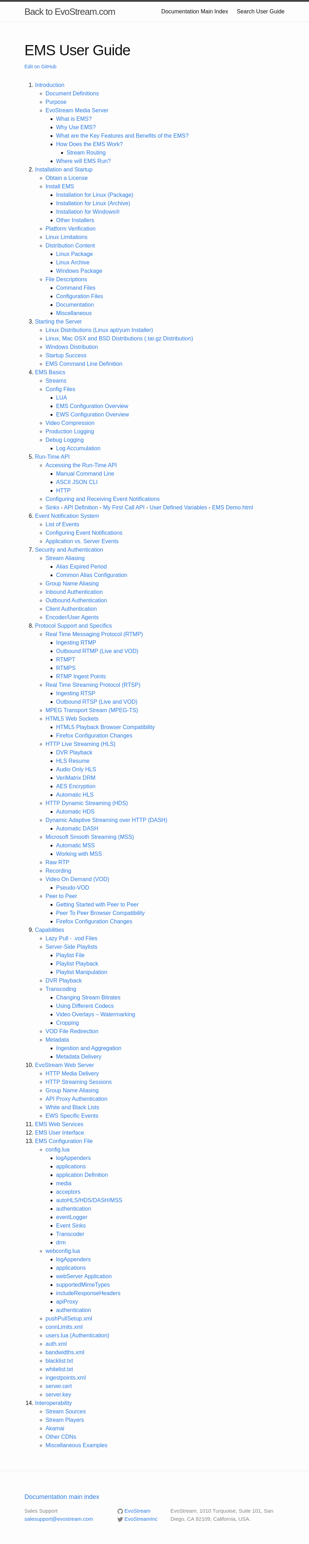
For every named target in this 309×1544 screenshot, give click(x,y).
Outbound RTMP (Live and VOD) (97, 651)
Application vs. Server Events (82, 541)
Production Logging (70, 431)
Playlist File (70, 955)
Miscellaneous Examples (77, 1445)
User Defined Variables (178, 507)
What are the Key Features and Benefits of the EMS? (122, 136)
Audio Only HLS (76, 769)
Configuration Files (79, 296)
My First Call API (123, 507)
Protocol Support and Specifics (73, 626)
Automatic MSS (75, 845)
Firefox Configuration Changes (94, 736)
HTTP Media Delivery (72, 1074)
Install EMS (60, 186)
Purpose (56, 102)
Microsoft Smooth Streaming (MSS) (90, 837)
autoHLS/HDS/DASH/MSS (89, 1200)
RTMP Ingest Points (81, 676)
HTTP (63, 491)
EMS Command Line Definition (84, 364)
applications (71, 1166)
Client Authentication (71, 609)
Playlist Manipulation (82, 972)
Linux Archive (73, 262)
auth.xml (56, 1344)
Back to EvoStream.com (70, 11)
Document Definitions (72, 93)
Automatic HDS (75, 812)
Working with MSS (79, 854)
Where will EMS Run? (83, 161)
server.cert (59, 1386)
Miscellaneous (74, 313)
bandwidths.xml (65, 1352)
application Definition (82, 1175)
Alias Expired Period (81, 567)
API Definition (81, 507)
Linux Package (74, 254)
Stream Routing (86, 153)
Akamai (55, 1428)
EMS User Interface (59, 1133)
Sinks (52, 507)
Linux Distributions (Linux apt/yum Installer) (99, 330)
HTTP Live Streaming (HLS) (81, 744)
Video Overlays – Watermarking (95, 1014)
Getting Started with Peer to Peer (97, 905)
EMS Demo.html (232, 507)
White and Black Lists (72, 1107)
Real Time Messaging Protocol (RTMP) (94, 634)
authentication (73, 1209)
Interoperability (53, 1403)
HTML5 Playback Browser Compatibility (105, 727)
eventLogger (72, 1217)
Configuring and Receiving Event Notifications (103, 499)
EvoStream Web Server (64, 1065)
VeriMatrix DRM (76, 778)
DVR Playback (74, 752)
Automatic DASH (77, 828)
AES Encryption (76, 786)
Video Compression (70, 423)
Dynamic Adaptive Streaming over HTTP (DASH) (106, 820)
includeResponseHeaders (88, 1293)
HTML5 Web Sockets (72, 719)
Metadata (57, 1040)
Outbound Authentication (76, 600)
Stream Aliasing (65, 558)
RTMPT (66, 660)
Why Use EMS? (76, 127)
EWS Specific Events (72, 1116)
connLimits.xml (64, 1327)
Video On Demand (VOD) (77, 879)
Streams (56, 381)
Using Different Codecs (85, 1006)
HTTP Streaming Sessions (79, 1082)
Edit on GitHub (41, 66)
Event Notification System (67, 516)
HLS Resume (73, 761)
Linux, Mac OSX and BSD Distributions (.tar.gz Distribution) (119, 338)
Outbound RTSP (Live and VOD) (97, 702)
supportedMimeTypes (83, 1285)
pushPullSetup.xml (69, 1319)
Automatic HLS (75, 795)
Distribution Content (70, 246)
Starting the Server (58, 322)
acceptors (68, 1192)
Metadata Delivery (79, 1057)
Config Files (60, 389)
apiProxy (67, 1302)
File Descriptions (66, 279)
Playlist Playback (77, 964)
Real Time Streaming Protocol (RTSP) (93, 685)
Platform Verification (71, 229)
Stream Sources (66, 1411)
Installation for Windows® (88, 212)
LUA (61, 398)
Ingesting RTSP (76, 693)
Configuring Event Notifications (84, 533)
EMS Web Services (59, 1124)
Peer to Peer (61, 896)
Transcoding (61, 989)
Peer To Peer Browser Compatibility (100, 913)
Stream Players (65, 1420)
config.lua (58, 1150)
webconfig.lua (63, 1251)
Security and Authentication (69, 550)
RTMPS (66, 668)
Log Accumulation (78, 448)
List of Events (62, 524)
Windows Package (79, 271)
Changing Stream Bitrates (88, 997)
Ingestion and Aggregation (89, 1048)
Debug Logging (65, 440)
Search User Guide (260, 11)
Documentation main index (62, 1496)
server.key (58, 1395)
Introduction (50, 85)
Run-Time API (52, 457)
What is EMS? (74, 119)
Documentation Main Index (194, 11)
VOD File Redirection (72, 1031)
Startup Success (66, 355)
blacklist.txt (59, 1361)
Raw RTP (58, 862)
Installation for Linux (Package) (95, 195)
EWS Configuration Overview (92, 415)
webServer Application (84, 1276)
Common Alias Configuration (92, 575)
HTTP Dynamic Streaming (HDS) (87, 803)
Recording (58, 871)
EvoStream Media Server (77, 110)
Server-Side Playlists (72, 947)
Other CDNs (61, 1437)
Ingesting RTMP (76, 643)
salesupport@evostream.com (59, 1519)
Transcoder (70, 1234)
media (64, 1183)
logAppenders (73, 1158)
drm (61, 1242)
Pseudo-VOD (72, 888)
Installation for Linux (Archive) (93, 203)
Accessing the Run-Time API (81, 465)
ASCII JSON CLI (77, 482)
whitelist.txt (59, 1369)
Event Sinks (71, 1226)
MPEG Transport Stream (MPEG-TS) (92, 710)
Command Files (76, 288)
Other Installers (75, 220)
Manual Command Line (85, 474)
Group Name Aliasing (72, 583)
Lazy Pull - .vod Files (72, 938)
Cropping (67, 1023)
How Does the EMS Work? (89, 144)
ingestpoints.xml (66, 1378)
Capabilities (49, 930)
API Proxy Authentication (77, 1099)
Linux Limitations (67, 237)
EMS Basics (50, 372)
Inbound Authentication (74, 592)
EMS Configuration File (64, 1141)
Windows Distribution (72, 347)
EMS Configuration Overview (92, 406)
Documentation (75, 305)
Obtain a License (67, 178)
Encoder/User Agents (72, 617)
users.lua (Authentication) (77, 1335)
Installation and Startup (64, 169)
